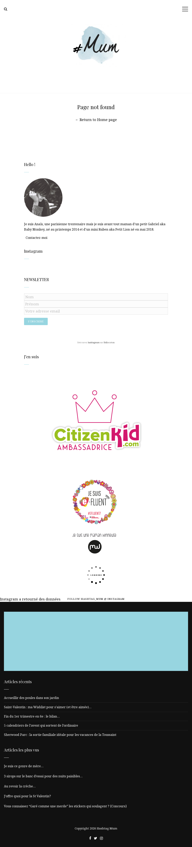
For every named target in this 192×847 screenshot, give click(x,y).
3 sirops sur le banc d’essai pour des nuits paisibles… (43, 776)
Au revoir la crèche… (20, 786)
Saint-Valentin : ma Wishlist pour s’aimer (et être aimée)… (47, 707)
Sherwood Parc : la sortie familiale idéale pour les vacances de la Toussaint (60, 735)
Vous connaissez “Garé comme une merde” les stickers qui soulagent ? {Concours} (65, 806)
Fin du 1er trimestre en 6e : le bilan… (32, 716)
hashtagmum (94, 342)
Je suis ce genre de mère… (24, 766)
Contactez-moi (36, 237)
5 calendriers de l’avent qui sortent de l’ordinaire (41, 725)
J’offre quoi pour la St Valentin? (27, 796)
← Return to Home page (96, 119)
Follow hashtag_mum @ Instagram (96, 599)
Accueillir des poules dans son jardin (31, 698)
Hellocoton (109, 342)
